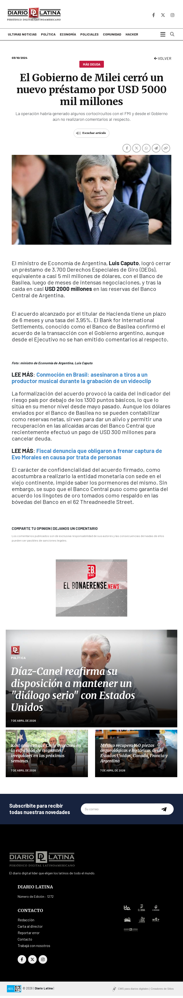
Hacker (132, 36)
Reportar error (29, 935)
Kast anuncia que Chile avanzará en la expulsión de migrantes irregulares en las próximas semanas (46, 755)
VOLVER (162, 60)
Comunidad (112, 36)
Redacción (26, 922)
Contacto (25, 941)
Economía (68, 36)
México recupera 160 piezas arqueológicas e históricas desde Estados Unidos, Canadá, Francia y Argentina (134, 755)
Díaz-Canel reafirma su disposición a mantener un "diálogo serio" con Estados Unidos (73, 691)
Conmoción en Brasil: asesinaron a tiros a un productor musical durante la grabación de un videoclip (81, 379)
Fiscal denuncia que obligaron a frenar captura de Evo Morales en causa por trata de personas (87, 455)
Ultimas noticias (22, 36)
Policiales (89, 36)
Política (48, 36)
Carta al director (30, 928)
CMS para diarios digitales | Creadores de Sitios (146, 990)
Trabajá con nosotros (34, 948)
